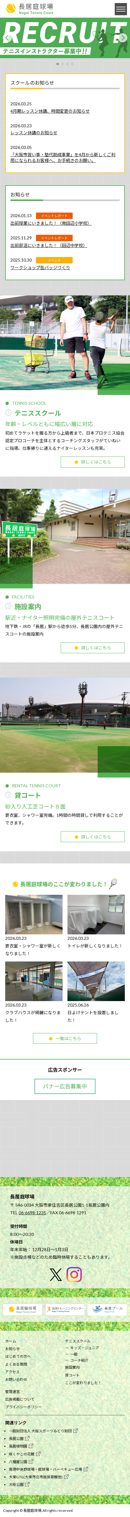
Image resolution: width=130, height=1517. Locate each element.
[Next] (122, 37)
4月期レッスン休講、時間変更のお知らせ (50, 111)
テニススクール (78, 1341)
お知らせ (12, 1348)
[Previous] (7, 37)
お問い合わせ (16, 1379)
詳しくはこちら (96, 461)
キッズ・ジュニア (84, 1348)
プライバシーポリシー (23, 1407)
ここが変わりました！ (83, 1383)
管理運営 (12, 1391)
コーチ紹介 (79, 1360)
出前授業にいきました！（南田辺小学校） (51, 223)
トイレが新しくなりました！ (95, 945)
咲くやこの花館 (21, 1454)
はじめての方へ (18, 1356)
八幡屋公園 (18, 1461)
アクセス (12, 1372)
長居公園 (16, 1438)
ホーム (10, 1341)
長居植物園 (18, 1446)
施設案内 (72, 1367)
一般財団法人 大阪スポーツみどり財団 (40, 1431)
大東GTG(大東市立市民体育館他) (36, 1477)
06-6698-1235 (32, 1212)
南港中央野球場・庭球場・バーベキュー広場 (45, 1469)
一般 (74, 1354)
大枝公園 (16, 1484)
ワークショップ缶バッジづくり (40, 267)
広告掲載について (19, 1399)
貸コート (72, 1375)
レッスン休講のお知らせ (33, 132)
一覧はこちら (68, 1038)
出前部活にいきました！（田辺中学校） (48, 245)
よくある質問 (16, 1364)
